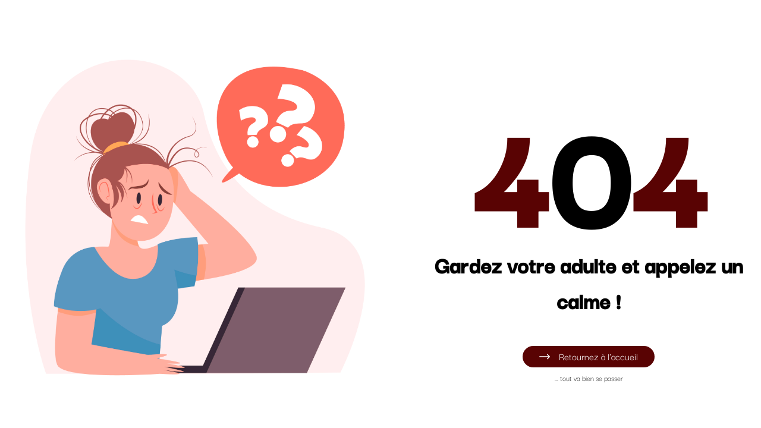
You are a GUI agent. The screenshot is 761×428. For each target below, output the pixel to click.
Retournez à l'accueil (588, 356)
